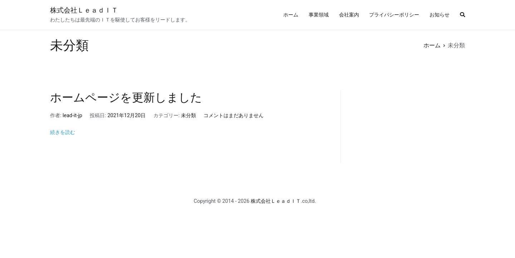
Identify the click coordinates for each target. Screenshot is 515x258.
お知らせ (440, 15)
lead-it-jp (72, 116)
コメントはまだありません (233, 116)
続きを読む (62, 132)
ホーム (290, 15)
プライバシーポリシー (394, 15)
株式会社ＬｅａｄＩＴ (84, 10)
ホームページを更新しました (126, 97)
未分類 (188, 116)
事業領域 (319, 15)
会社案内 (349, 15)
